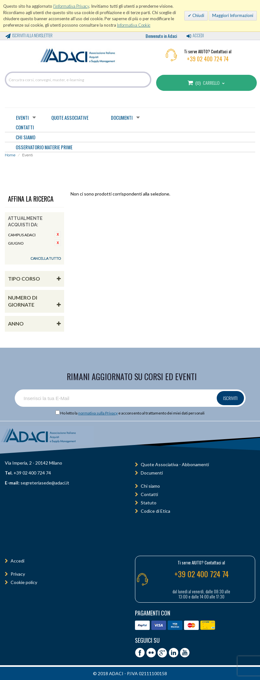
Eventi (22, 117)
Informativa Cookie (133, 25)
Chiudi (197, 15)
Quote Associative (69, 117)
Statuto (148, 502)
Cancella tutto (45, 258)
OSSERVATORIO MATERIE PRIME (44, 147)
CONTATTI (25, 127)
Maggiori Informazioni (232, 15)
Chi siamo (150, 486)
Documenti (122, 117)
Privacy (18, 574)
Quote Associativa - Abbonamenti (175, 464)
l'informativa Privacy (71, 6)
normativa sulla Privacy (98, 413)
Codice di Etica (155, 511)
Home (10, 155)
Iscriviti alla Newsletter (32, 35)
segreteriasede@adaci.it (45, 482)
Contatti (149, 494)
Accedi (198, 35)
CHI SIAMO (25, 137)
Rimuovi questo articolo (58, 234)
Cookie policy (24, 582)
